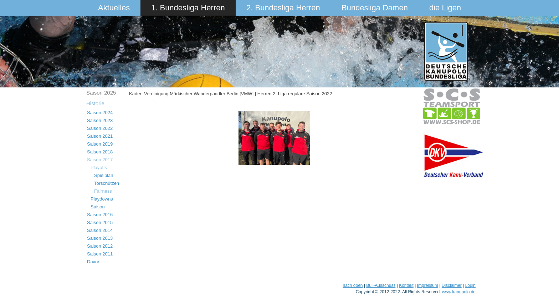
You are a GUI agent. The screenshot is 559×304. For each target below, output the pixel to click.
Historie (95, 103)
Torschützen (106, 183)
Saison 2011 (100, 254)
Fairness (103, 191)
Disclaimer (452, 285)
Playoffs (99, 167)
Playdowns (102, 199)
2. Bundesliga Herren (283, 7)
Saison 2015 (100, 222)
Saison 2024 (100, 112)
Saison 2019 (100, 144)
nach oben (353, 285)
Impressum (427, 285)
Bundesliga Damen (375, 7)
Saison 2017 (100, 159)
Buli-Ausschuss (380, 285)
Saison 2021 (100, 136)
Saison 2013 (100, 238)
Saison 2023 (100, 120)
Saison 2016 (100, 214)
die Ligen (445, 7)
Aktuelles (114, 7)
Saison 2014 (100, 230)
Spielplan (103, 175)
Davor (93, 261)
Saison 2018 (100, 151)
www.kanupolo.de (459, 291)
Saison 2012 (100, 246)
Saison (98, 206)
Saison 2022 (100, 128)
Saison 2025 (101, 93)
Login (470, 285)
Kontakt (406, 285)
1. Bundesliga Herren (188, 7)
